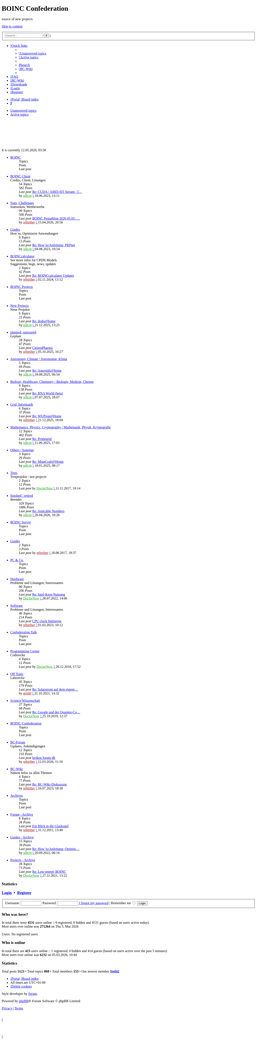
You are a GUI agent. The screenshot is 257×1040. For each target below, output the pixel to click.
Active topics (19, 114)
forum (32, 994)
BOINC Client (20, 176)
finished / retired (21, 495)
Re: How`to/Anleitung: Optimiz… (55, 849)
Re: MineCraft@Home (48, 461)
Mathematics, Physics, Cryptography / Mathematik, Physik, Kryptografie (60, 427)
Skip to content (12, 26)
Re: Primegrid (41, 439)
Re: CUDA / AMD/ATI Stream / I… (57, 192)
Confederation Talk (23, 632)
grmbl (27, 693)
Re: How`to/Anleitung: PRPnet (53, 245)
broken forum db (43, 758)
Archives (16, 795)
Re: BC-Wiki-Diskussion (49, 784)
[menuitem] (32, 53)
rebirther (29, 222)
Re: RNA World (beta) (47, 393)
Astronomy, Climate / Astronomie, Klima (38, 359)
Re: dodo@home (44, 321)
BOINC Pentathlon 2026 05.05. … (56, 218)
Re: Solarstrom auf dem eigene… (55, 689)
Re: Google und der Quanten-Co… (56, 712)
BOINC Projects (21, 287)
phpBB (24, 1001)
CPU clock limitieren (46, 621)
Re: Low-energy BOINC (49, 871)
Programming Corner (24, 651)
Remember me (123, 903)
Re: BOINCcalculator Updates (53, 275)
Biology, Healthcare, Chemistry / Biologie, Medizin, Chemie (52, 382)
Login (7, 892)
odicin (27, 195)
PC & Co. (17, 560)
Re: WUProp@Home (47, 416)
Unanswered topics (23, 110)
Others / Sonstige (22, 450)
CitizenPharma (42, 348)
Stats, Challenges (22, 203)
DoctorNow (44, 488)
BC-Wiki (16, 769)
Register (24, 892)
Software (16, 605)
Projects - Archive (22, 860)
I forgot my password (93, 903)
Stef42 (114, 971)
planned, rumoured (23, 332)
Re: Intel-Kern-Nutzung (48, 594)
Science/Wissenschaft (25, 700)
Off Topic (17, 674)
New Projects (19, 305)
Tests (13, 473)
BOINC (15, 157)
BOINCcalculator (22, 256)
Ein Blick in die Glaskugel (50, 826)
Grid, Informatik (21, 404)
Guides (15, 229)
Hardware (17, 579)
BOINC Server (20, 522)
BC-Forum (17, 742)
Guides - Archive (22, 837)
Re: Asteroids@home (47, 370)
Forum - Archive (21, 814)
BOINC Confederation (25, 723)
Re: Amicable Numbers (48, 511)
